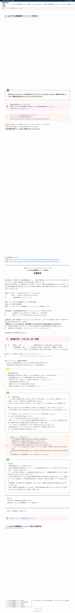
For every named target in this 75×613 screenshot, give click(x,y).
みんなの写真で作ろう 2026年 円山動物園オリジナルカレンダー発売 (48, 600)
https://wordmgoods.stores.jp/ (38, 315)
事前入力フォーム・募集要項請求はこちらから (22, 518)
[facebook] (66, 1)
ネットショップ (37, 608)
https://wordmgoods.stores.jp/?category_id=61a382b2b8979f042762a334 (29, 119)
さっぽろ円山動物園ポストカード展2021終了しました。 (19, 606)
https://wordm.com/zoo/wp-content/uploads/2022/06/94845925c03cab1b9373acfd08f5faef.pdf (34, 261)
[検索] (72, 1)
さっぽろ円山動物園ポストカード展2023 (15, 603)
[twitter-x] (68, 1)
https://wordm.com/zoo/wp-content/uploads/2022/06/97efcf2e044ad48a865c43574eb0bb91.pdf (35, 259)
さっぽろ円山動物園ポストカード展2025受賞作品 (17, 602)
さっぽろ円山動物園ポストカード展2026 (15, 600)
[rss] (70, 1)
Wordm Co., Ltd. (5, 4)
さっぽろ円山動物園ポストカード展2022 (15, 605)
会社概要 (66, 600)
